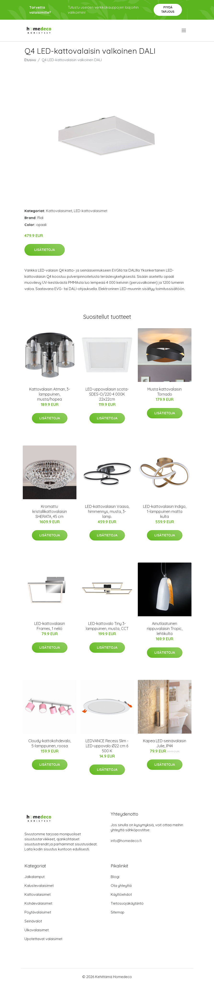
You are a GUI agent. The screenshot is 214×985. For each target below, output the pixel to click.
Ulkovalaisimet (36, 930)
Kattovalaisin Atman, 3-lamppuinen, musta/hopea (49, 394)
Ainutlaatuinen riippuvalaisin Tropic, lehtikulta (164, 628)
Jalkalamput (34, 876)
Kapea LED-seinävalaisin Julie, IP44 (164, 743)
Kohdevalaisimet (38, 903)
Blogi (115, 876)
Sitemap (117, 912)
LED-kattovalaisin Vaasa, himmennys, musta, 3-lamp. (107, 511)
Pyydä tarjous (167, 9)
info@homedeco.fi (126, 840)
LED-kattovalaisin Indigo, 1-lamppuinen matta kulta (164, 511)
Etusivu (30, 60)
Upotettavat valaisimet (43, 939)
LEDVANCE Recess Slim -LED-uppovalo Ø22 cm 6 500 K (107, 745)
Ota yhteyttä (121, 885)
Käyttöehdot (121, 894)
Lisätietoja (44, 250)
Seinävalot (33, 921)
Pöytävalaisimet (37, 912)
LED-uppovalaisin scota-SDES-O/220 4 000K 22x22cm (107, 394)
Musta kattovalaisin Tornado (164, 392)
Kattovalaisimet (59, 210)
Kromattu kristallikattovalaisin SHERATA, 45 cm (49, 511)
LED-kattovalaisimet (90, 210)
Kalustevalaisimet (39, 885)
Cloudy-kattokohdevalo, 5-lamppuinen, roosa (49, 743)
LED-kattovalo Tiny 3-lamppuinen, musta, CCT (107, 626)
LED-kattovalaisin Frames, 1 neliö (49, 626)
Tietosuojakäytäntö (127, 903)
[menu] (184, 30)
